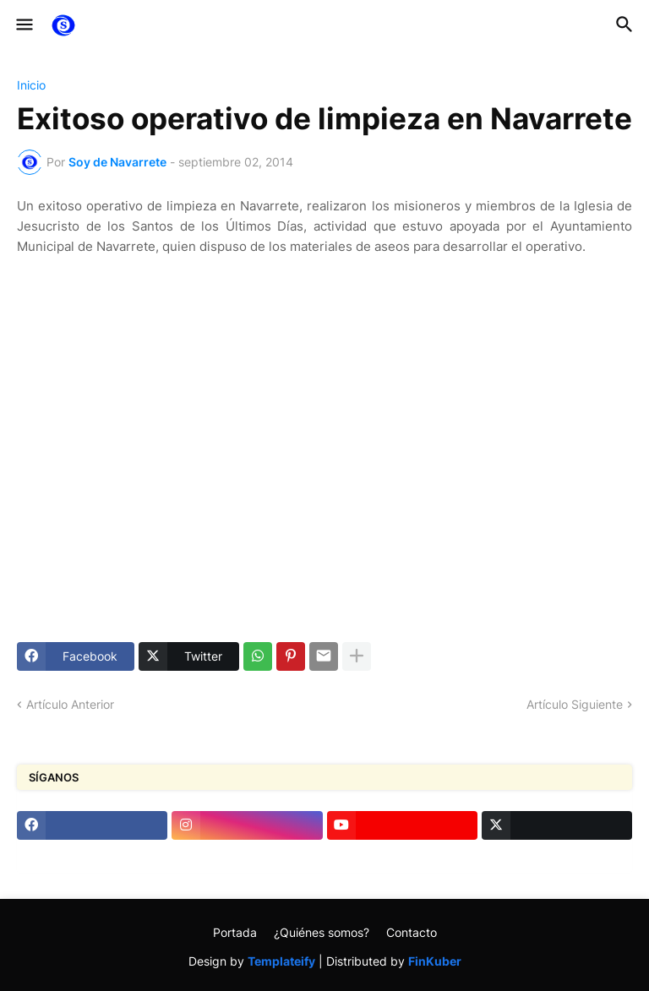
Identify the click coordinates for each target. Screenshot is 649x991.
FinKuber (434, 961)
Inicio (31, 85)
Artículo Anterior (70, 704)
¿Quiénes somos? (321, 932)
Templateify (281, 961)
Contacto (411, 932)
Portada (235, 932)
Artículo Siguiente (574, 704)
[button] (23, 25)
